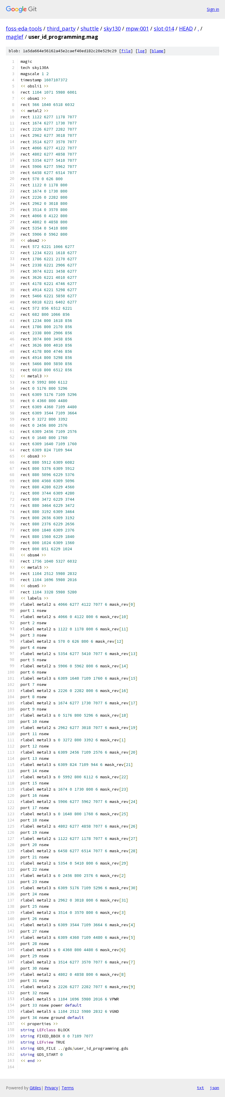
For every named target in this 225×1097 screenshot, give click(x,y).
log (141, 50)
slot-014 (164, 28)
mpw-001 (137, 28)
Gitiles (35, 1088)
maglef (14, 36)
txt (200, 1087)
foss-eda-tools (24, 28)
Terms (68, 1088)
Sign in (213, 9)
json (214, 1087)
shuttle (90, 28)
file (126, 50)
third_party (61, 28)
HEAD (186, 28)
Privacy (51, 1088)
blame (157, 50)
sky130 (112, 28)
